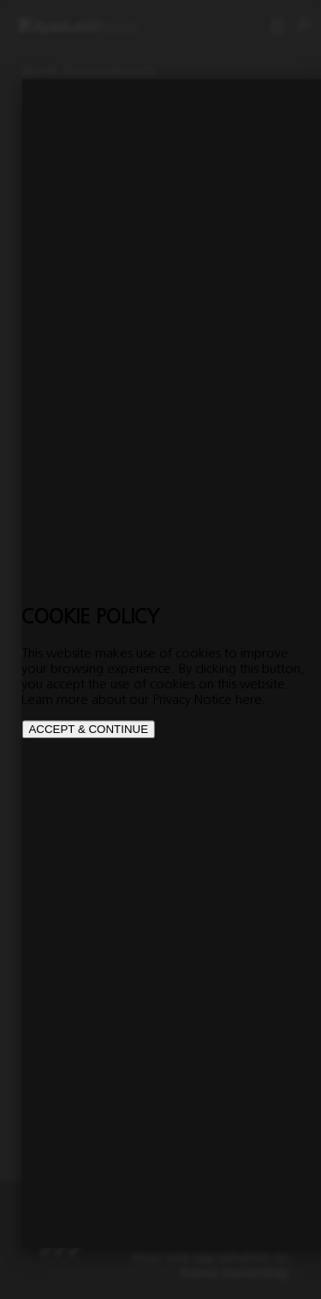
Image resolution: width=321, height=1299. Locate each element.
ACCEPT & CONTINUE (88, 729)
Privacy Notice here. (209, 698)
